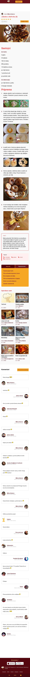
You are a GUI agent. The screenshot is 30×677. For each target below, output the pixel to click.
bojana (9, 519)
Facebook (4, 671)
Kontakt (6, 668)
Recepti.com (2, 668)
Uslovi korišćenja (19, 667)
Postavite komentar (23, 369)
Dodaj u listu (24, 21)
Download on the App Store (11, 663)
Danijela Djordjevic (18, 558)
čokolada (7, 257)
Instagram (16, 671)
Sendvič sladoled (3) (8, 283)
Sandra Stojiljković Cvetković (14, 463)
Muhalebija (8, 334)
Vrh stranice (14, 660)
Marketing (26, 667)
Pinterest (21, 671)
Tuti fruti (8, 300)
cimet (21, 257)
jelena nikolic (19, 395)
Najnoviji (8, 266)
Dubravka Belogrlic (12, 408)
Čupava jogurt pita (8, 270)
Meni (15, 675)
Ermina (9, 633)
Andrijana (9, 599)
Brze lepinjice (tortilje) (9, 276)
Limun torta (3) (8, 317)
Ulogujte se (18, 1)
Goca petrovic (19, 532)
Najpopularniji (21, 266)
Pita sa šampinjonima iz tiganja (11, 278)
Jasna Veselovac (11, 573)
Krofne (22, 317)
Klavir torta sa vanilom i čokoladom (8, 352)
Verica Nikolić (19, 616)
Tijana (21, 586)
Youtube (12, 671)
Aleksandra (10, 545)
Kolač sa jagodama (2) (22, 352)
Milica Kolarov (11, 14)
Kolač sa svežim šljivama (9, 281)
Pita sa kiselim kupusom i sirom (11, 273)
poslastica (7, 259)
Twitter (8, 671)
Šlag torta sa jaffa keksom (22, 334)
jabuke (14, 257)
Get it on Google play (20, 663)
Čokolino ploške (22, 300)
